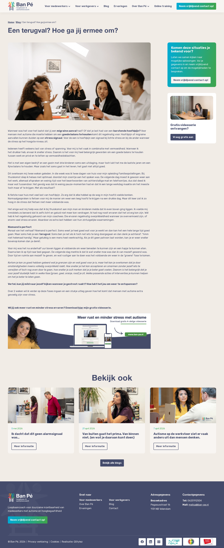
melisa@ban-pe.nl (199, 504)
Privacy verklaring (38, 541)
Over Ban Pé (139, 6)
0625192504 (195, 500)
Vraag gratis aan (183, 137)
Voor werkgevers (85, 6)
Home (11, 22)
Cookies (55, 541)
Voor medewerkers (56, 6)
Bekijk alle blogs (112, 462)
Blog (106, 6)
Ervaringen (120, 6)
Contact (113, 508)
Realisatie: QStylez (72, 541)
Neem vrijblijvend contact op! (196, 6)
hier (80, 307)
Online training (163, 6)
